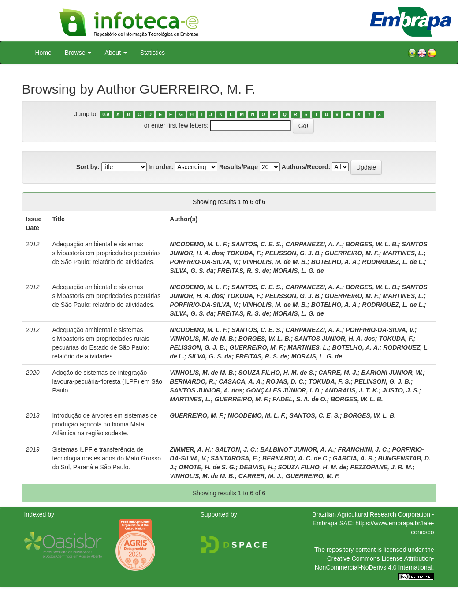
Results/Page (238, 166)
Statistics (152, 52)
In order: (161, 166)
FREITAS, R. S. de (243, 270)
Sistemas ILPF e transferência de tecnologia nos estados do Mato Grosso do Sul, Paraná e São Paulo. (106, 458)
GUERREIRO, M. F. (352, 253)
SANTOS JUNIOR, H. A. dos (334, 338)
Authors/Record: (306, 166)
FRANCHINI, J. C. (363, 449)
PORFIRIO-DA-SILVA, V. (204, 261)
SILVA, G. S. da (191, 270)
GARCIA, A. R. (353, 458)
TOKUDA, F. (244, 253)
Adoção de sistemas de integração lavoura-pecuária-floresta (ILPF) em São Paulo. (107, 381)
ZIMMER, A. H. (190, 449)
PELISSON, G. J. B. (293, 253)
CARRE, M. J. (337, 372)
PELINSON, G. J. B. (382, 381)
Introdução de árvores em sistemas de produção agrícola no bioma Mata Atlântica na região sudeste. (104, 424)
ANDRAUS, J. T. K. (351, 390)
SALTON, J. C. (236, 449)
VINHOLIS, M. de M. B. (274, 261)
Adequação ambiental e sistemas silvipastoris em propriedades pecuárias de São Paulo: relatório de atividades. (106, 253)
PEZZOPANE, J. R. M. (381, 467)
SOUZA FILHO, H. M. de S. (276, 372)
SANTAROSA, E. (235, 458)
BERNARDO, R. (192, 381)
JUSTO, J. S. (400, 390)
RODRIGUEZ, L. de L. (393, 261)
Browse (78, 52)
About (115, 52)
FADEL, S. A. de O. (299, 399)
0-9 (105, 114)
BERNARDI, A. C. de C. (295, 458)
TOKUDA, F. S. (329, 381)
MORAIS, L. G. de (298, 270)
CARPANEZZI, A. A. (314, 244)
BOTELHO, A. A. (334, 261)
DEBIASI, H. (256, 467)
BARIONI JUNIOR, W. (392, 372)
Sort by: (88, 166)
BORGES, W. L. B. (372, 244)
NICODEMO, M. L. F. (198, 244)
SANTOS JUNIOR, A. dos (206, 390)
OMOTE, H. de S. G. (207, 467)
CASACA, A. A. (240, 381)
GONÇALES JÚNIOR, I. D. (283, 390)
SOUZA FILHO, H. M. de (312, 467)
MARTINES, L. (403, 253)
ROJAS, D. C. (285, 381)
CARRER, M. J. (260, 475)
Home (43, 52)
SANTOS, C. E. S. (256, 244)
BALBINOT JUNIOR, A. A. (297, 449)
